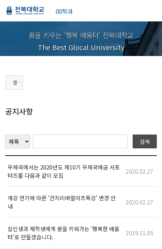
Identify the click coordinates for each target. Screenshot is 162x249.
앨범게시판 (18, 82)
